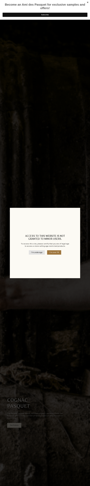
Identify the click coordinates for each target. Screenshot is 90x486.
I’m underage (36, 252)
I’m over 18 (54, 252)
